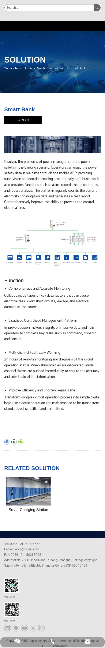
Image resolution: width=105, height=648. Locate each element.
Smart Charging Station (28, 510)
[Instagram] (41, 628)
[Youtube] (24, 628)
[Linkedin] (7, 628)
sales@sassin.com (26, 549)
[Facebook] (16, 628)
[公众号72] (11, 585)
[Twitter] (33, 628)
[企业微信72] (11, 609)
